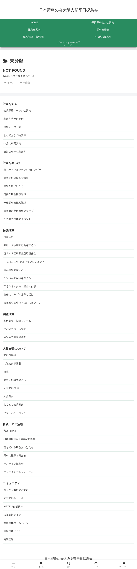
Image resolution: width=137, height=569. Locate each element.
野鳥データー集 (12, 126)
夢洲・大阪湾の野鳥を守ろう (20, 245)
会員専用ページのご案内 (17, 110)
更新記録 (9, 539)
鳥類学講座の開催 (14, 118)
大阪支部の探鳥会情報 (16, 177)
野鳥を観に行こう (14, 186)
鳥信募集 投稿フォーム (17, 320)
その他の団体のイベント (17, 219)
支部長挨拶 (10, 355)
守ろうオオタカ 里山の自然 (20, 286)
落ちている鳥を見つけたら (19, 447)
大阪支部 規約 (11, 388)
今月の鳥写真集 (12, 143)
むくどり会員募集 (14, 404)
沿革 (6, 371)
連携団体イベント (14, 531)
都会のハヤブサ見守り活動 (19, 294)
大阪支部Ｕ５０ (12, 514)
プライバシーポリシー (16, 412)
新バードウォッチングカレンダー (22, 169)
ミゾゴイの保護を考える (17, 278)
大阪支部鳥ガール (14, 498)
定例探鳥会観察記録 (15, 194)
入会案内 (9, 396)
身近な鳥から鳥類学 (15, 151)
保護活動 (9, 237)
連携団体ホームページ (16, 522)
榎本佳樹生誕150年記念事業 (19, 439)
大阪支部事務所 (12, 363)
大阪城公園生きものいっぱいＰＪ (22, 302)
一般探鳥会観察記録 (15, 202)
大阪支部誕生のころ (15, 380)
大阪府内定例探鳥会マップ (19, 210)
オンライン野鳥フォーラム (19, 471)
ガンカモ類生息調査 (15, 337)
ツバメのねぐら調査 (15, 329)
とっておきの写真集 (15, 135)
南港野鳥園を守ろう (15, 270)
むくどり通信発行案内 (16, 489)
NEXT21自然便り (13, 506)
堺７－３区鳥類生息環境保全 (20, 253)
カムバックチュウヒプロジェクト (26, 261)
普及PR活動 (10, 430)
